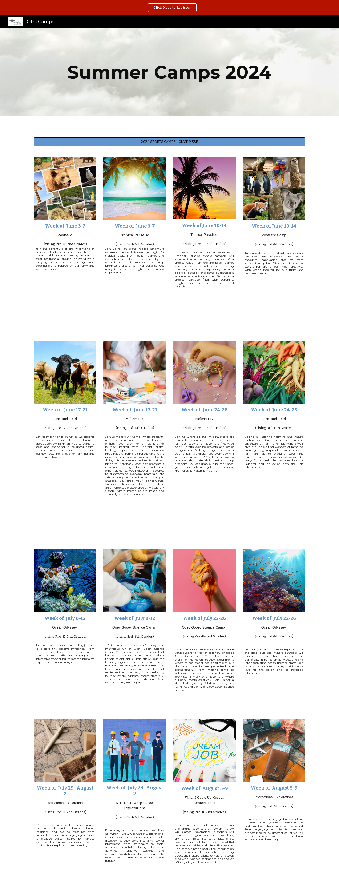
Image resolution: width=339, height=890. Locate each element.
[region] (169, 7)
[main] (169, 72)
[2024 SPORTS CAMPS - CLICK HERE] (169, 141)
